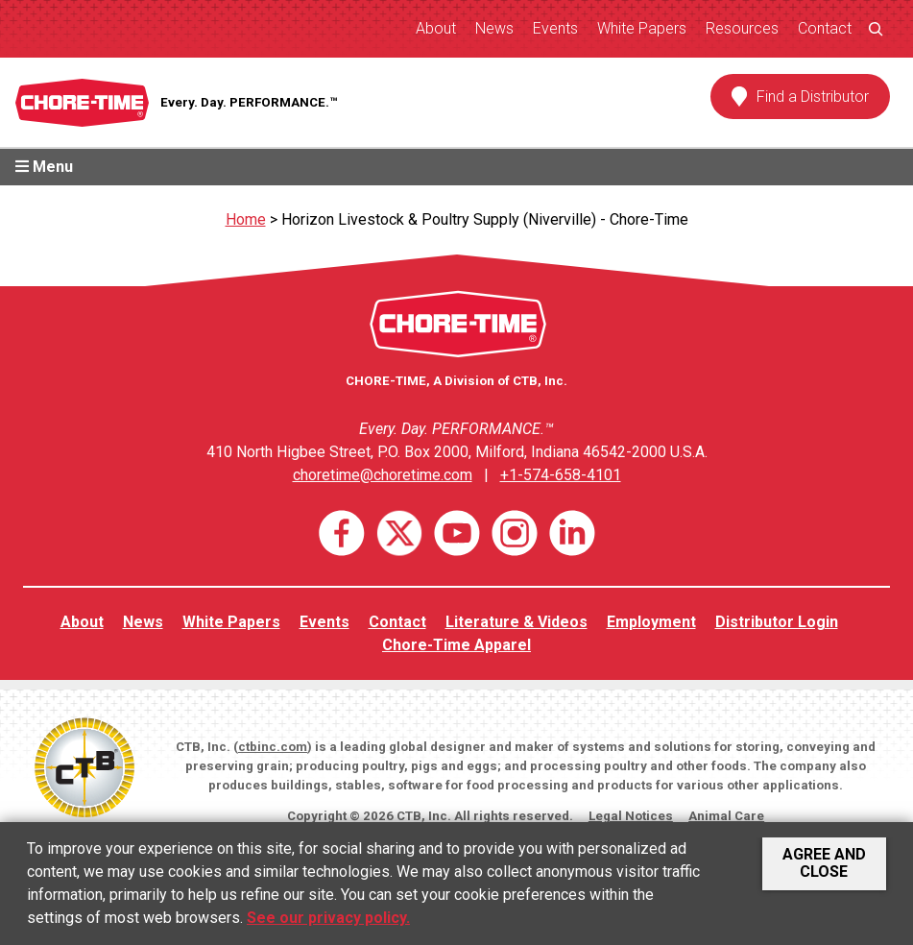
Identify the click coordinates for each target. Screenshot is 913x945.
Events (555, 28)
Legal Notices (631, 816)
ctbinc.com (272, 746)
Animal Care (726, 816)
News (494, 28)
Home (246, 219)
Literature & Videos (516, 622)
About (436, 28)
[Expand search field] (875, 28)
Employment (651, 622)
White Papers (641, 28)
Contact (825, 28)
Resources (742, 28)
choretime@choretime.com (382, 475)
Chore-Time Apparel (456, 645)
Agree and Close (824, 863)
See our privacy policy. (328, 918)
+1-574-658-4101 (560, 475)
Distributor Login (776, 622)
